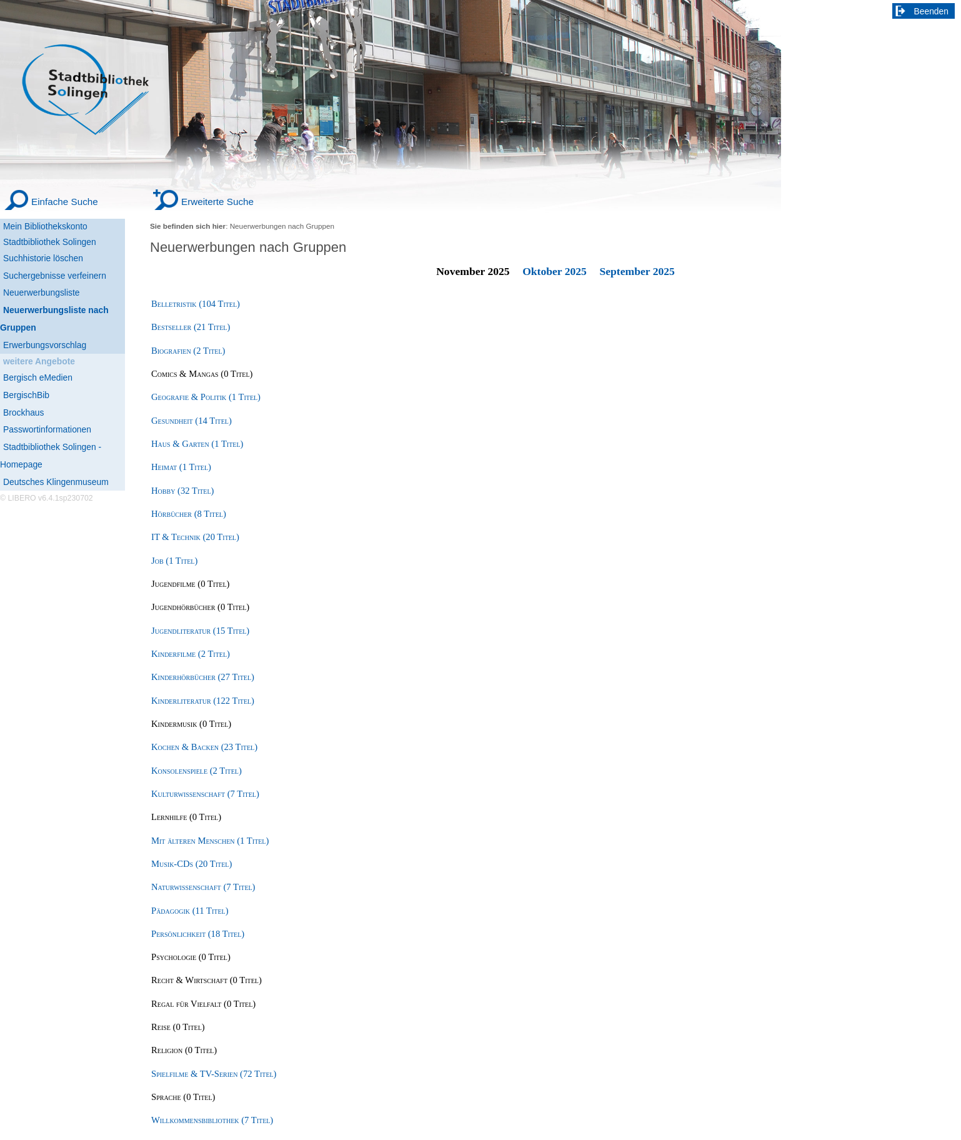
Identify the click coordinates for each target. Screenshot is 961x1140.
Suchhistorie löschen (43, 258)
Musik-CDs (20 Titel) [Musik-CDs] (191, 864)
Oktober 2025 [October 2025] (554, 271)
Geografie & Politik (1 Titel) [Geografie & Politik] (206, 397)
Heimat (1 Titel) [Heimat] (181, 467)
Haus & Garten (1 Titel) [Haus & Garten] (197, 444)
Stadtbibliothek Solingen (49, 242)
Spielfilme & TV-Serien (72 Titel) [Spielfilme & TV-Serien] (213, 1074)
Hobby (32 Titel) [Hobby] (182, 491)
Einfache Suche (64, 201)
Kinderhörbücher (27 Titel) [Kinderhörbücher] (202, 677)
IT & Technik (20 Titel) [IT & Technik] (195, 537)
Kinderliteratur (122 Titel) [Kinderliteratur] (202, 701)
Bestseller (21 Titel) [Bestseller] (190, 327)
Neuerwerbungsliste (41, 293)
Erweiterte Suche (217, 201)
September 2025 (636, 271)
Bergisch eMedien (37, 377)
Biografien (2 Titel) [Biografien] (188, 351)
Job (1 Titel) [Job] (174, 561)
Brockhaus (23, 413)
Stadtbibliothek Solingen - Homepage (50, 455)
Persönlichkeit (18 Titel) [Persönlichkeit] (197, 934)
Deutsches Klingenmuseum (56, 482)
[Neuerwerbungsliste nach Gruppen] (62, 319)
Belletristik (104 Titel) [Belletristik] (195, 304)
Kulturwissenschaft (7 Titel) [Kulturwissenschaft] (205, 794)
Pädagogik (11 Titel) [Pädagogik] (190, 911)
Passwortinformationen (47, 429)
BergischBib (26, 395)
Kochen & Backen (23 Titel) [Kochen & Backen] (204, 747)
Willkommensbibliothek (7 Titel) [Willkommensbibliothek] (212, 1120)
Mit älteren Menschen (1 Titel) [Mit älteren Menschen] (210, 841)
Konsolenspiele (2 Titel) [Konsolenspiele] (196, 771)
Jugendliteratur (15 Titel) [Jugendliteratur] (200, 631)
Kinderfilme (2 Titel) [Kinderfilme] (190, 654)
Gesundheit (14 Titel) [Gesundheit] (191, 421)
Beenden (931, 11)
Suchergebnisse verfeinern (54, 276)
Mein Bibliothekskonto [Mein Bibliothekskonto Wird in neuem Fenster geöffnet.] (45, 226)
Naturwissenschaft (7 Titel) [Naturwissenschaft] (203, 887)
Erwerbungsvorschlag (44, 345)
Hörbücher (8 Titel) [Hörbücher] (188, 514)
